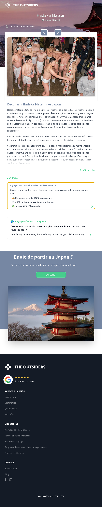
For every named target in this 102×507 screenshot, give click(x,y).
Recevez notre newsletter (17, 435)
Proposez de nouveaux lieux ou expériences (26, 447)
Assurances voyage (14, 441)
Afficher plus (87, 170)
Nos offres (10, 414)
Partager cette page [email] (15, 453)
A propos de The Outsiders (17, 429)
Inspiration (10, 396)
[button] (51, 66)
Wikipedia (12, 178)
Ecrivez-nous (11, 468)
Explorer (51, 274)
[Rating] (53, 379)
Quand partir (11, 408)
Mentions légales (45, 496)
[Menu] (94, 5)
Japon (15, 26)
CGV (62, 496)
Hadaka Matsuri (29, 26)
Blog (7, 474)
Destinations (11, 402)
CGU (56, 496)
